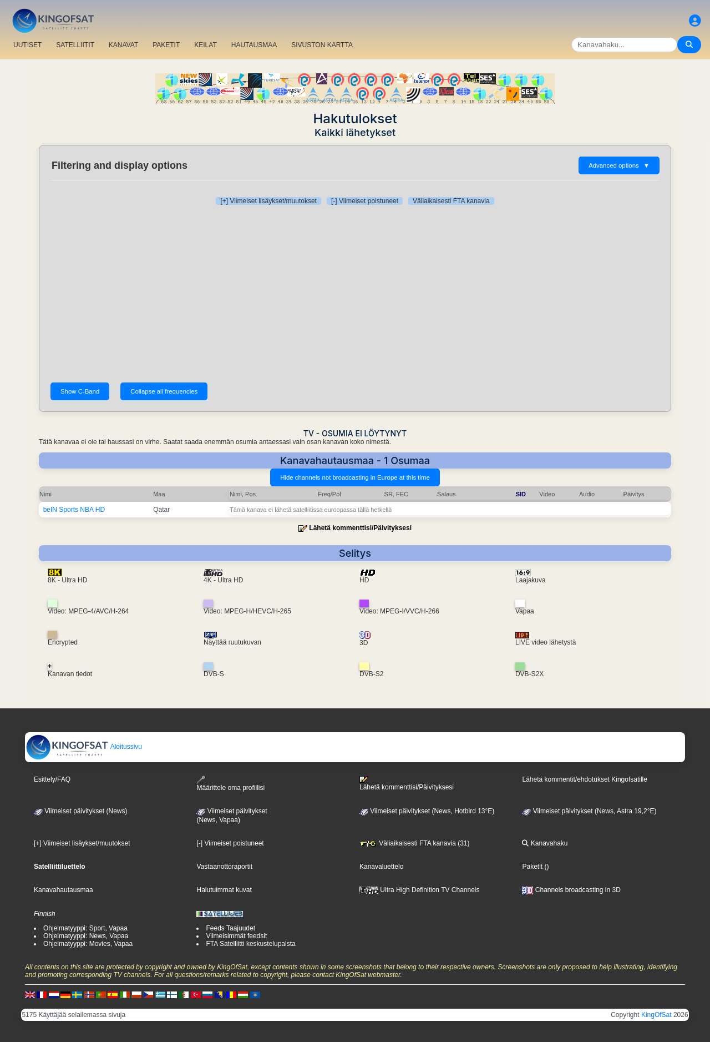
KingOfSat (656, 1015)
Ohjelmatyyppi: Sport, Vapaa (85, 928)
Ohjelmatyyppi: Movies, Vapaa (88, 944)
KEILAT (205, 45)
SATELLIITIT (75, 45)
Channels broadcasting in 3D (571, 890)
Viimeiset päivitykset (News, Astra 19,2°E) (589, 811)
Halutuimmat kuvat (223, 890)
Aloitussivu (84, 747)
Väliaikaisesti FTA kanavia (451, 201)
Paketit (532, 866)
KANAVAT (123, 45)
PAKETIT (166, 45)
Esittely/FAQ (52, 779)
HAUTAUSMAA (254, 45)
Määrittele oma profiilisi (230, 784)
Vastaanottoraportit (224, 866)
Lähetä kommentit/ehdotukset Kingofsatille (584, 779)
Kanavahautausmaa (63, 890)
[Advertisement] (355, 293)
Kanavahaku (544, 843)
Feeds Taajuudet (230, 928)
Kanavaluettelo (381, 866)
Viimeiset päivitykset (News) (80, 811)
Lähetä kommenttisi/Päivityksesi (360, 528)
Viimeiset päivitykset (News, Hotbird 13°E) (426, 811)
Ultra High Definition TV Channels (419, 890)
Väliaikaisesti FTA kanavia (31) (414, 843)
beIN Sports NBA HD (74, 510)
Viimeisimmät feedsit (236, 936)
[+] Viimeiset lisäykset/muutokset (268, 201)
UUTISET (27, 45)
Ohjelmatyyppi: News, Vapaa (85, 936)
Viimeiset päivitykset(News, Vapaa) (231, 815)
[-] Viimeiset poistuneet (364, 201)
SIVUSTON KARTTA (322, 45)
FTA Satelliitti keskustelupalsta (250, 944)
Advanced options (619, 165)
